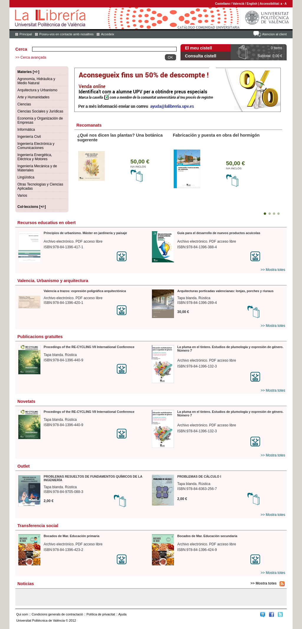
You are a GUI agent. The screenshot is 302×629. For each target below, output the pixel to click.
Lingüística (25, 177)
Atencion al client (274, 34)
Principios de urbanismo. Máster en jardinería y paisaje (85, 233)
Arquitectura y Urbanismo (37, 90)
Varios (22, 195)
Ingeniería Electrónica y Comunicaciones (35, 146)
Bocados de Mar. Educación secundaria (207, 536)
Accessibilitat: (270, 3)
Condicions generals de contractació (57, 614)
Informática (26, 130)
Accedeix (107, 34)
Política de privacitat (100, 614)
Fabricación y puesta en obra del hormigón (216, 135)
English (252, 3)
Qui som (22, 614)
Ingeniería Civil (29, 137)
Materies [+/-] (28, 72)
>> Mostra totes (273, 270)
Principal (25, 34)
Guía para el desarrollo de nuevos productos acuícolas (218, 233)
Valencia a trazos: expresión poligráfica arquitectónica (85, 291)
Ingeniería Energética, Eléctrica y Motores (34, 157)
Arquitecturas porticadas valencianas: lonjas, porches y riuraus (225, 291)
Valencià (238, 3)
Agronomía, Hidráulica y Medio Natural (36, 81)
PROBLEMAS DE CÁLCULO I (199, 476)
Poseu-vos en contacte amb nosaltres (66, 34)
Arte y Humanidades (33, 97)
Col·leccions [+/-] (31, 207)
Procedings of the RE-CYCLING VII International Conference (89, 347)
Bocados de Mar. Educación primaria (71, 536)
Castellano (222, 3)
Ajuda (122, 614)
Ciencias (24, 104)
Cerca (21, 49)
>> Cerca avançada (30, 57)
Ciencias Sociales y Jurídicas (40, 111)
